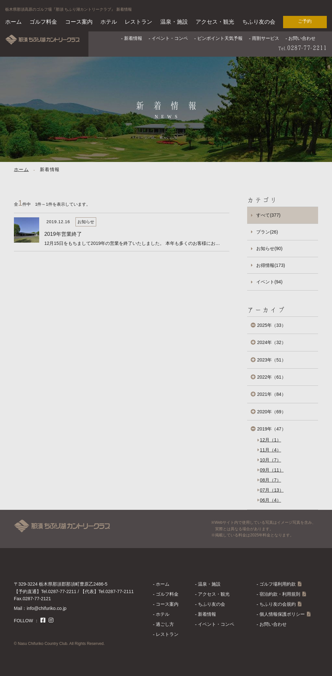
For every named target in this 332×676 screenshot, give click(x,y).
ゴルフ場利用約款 (277, 584)
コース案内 (79, 22)
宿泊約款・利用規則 (279, 594)
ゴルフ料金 (43, 22)
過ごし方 (165, 624)
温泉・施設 (174, 22)
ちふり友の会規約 (277, 604)
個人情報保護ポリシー (282, 614)
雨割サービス (265, 38)
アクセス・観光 (215, 22)
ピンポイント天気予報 (220, 38)
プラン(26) (267, 232)
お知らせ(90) (269, 248)
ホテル (108, 22)
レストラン (138, 22)
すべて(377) (268, 215)
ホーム (13, 22)
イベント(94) (269, 281)
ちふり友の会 (258, 22)
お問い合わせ (301, 38)
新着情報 (133, 38)
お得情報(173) (270, 265)
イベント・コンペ (170, 38)
